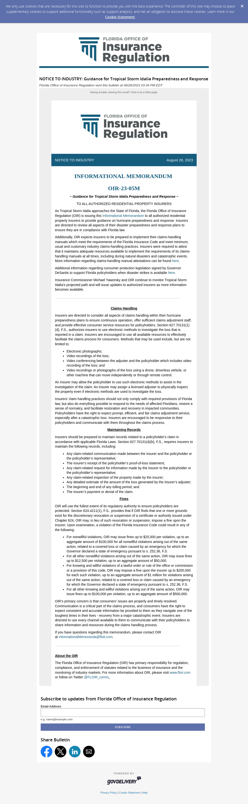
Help (144, 792)
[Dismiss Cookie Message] (242, 4)
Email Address (51, 706)
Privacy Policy (109, 792)
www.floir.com (180, 672)
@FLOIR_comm (96, 677)
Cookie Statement (120, 17)
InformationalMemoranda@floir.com (86, 637)
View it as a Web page (144, 92)
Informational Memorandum (123, 216)
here (175, 261)
